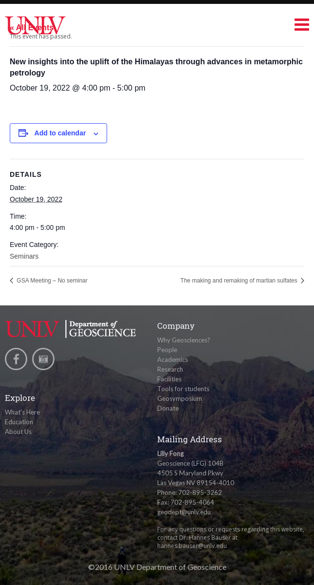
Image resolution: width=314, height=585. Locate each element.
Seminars (24, 256)
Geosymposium (179, 398)
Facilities (169, 379)
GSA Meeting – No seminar (51, 280)
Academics (172, 359)
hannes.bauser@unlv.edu (192, 546)
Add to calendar (60, 133)
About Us (18, 431)
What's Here (22, 412)
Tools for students (183, 389)
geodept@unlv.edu (184, 512)
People (167, 350)
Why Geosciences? (183, 340)
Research (170, 369)
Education (19, 422)
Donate (168, 408)
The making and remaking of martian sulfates (240, 280)
